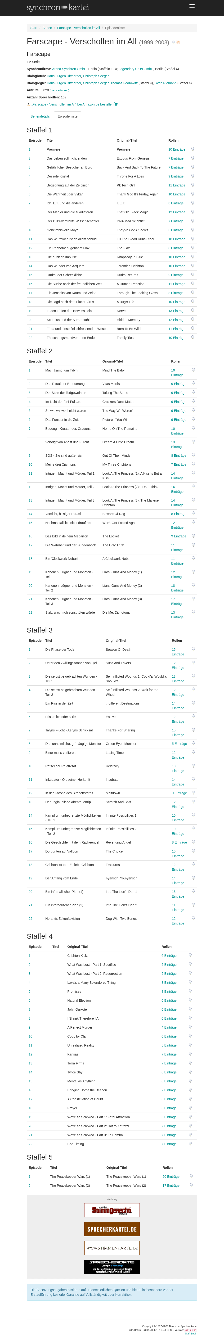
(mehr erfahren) (59, 90)
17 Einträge (170, 1185)
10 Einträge (176, 149)
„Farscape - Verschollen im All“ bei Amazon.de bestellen (72, 104)
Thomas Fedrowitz (124, 83)
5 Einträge (179, 744)
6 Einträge (176, 230)
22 (30, 338)
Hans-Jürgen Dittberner (64, 76)
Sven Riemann (166, 83)
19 (30, 311)
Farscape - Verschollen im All (78, 28)
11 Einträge (176, 185)
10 (30, 230)
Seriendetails (40, 116)
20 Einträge (170, 1176)
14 (30, 266)
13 (30, 257)
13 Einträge (176, 311)
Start (33, 28)
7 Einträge (176, 158)
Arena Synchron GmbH (69, 69)
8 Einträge (176, 203)
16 (30, 284)
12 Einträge (176, 212)
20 (30, 320)
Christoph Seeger (96, 76)
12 (30, 248)
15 (30, 275)
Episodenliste (67, 116)
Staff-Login (191, 1333)
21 (30, 329)
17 (30, 293)
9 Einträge (176, 176)
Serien (47, 28)
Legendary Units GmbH (136, 69)
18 (30, 302)
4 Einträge (169, 1027)
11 (30, 239)
